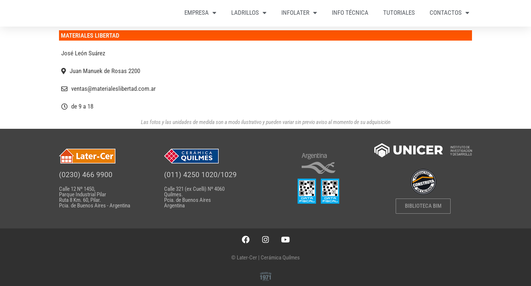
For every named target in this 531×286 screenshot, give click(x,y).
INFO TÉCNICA (350, 13)
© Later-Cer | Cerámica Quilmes (265, 257)
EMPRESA (200, 13)
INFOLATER (299, 13)
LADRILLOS (249, 13)
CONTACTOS (449, 13)
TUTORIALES (399, 13)
